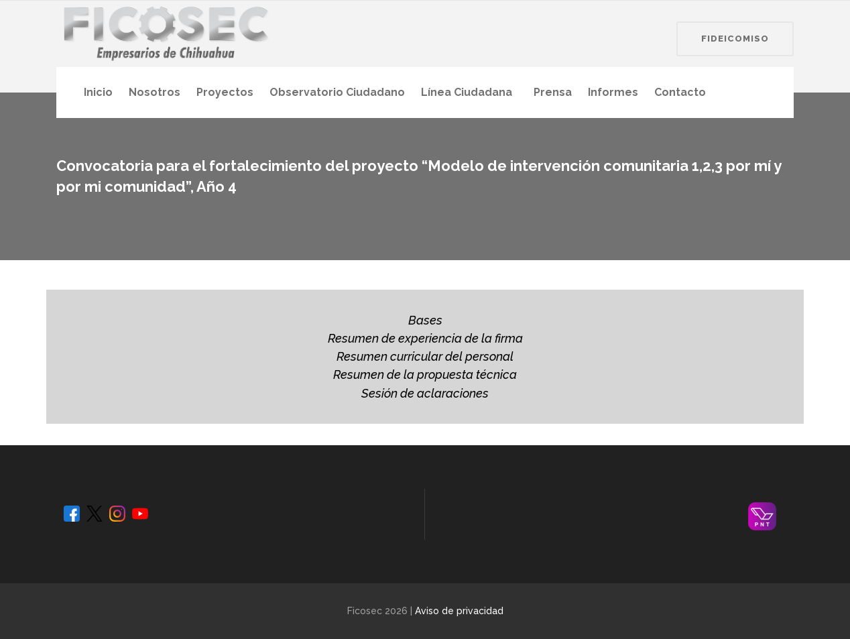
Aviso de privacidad (459, 610)
